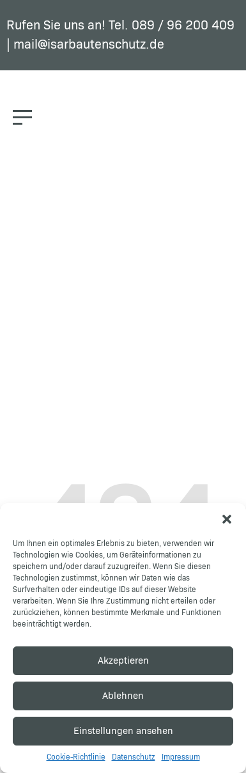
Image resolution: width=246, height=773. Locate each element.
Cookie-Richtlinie (76, 757)
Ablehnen (123, 696)
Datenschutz (133, 757)
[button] (226, 519)
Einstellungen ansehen (123, 731)
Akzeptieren (123, 661)
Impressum (181, 757)
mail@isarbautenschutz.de (88, 44)
